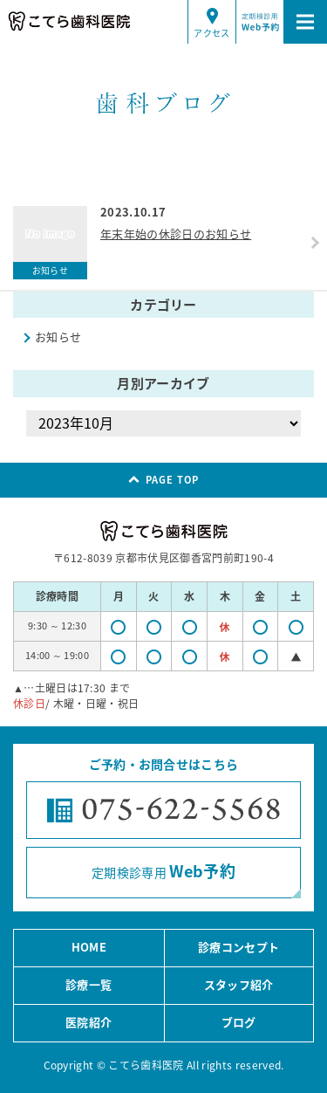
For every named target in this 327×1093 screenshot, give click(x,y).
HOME (89, 946)
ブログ (238, 1022)
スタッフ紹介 (239, 984)
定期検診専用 (163, 871)
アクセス (211, 32)
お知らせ (58, 336)
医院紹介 (88, 1022)
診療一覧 (88, 984)
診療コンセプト (238, 946)
